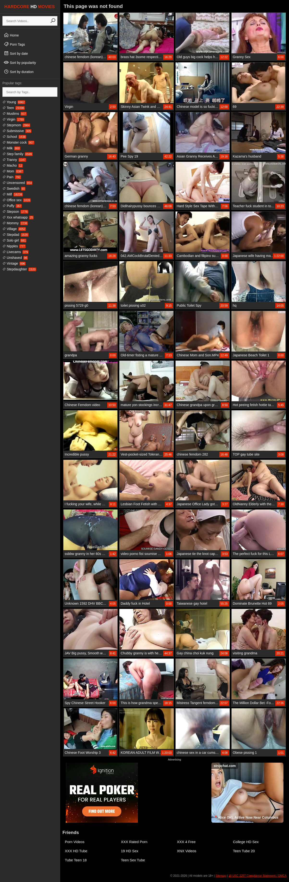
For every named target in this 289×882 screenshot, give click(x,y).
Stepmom (16, 125)
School (14, 137)
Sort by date (16, 53)
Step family (17, 154)
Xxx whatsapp (18, 217)
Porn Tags (14, 44)
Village (14, 229)
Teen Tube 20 (244, 851)
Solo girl (14, 240)
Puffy (12, 206)
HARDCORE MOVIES (29, 6)
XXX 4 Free (186, 842)
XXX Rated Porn (134, 842)
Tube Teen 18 (76, 860)
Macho (12, 165)
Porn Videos (74, 842)
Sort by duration (19, 71)
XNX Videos (187, 851)
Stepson (15, 211)
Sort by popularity (20, 62)
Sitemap (220, 875)
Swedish (13, 188)
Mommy (15, 223)
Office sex (16, 200)
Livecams (15, 252)
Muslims (14, 114)
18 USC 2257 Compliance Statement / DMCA (257, 875)
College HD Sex (246, 842)
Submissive (16, 131)
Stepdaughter (19, 269)
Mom (13, 171)
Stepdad (15, 235)
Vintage (14, 263)
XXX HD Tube (76, 851)
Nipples (14, 246)
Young (13, 102)
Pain (11, 177)
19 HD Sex (129, 851)
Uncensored (17, 183)
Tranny (14, 160)
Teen (13, 108)
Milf (12, 194)
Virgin (13, 119)
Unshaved (15, 258)
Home (11, 35)
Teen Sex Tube (133, 860)
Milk (11, 148)
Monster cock (18, 142)
